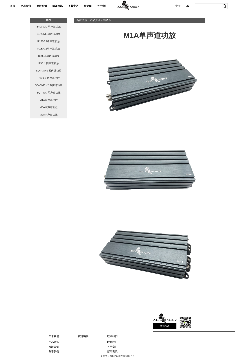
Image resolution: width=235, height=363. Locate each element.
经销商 (88, 6)
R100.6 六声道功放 (48, 78)
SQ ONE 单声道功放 (48, 34)
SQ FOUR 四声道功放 (48, 70)
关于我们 (102, 6)
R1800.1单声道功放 (48, 48)
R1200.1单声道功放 (48, 41)
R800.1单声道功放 (48, 56)
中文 (177, 6)
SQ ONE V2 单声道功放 (48, 85)
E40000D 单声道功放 (49, 26)
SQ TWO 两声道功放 (49, 92)
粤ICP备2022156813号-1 (122, 356)
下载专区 (73, 6)
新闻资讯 (57, 6)
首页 (12, 6)
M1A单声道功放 (49, 100)
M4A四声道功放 (49, 107)
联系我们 (112, 342)
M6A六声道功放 (49, 114)
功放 (106, 20)
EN (187, 6)
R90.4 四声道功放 (48, 63)
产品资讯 (26, 6)
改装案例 (42, 6)
